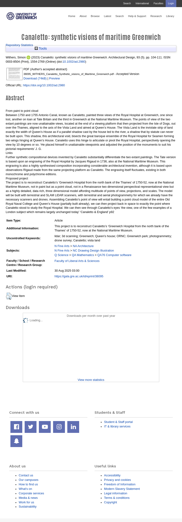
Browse (95, 16)
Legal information (115, 493)
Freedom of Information (120, 484)
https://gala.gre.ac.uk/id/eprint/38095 (79, 276)
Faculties (158, 3)
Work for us (26, 502)
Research (156, 16)
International (142, 3)
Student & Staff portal (118, 422)
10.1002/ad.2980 (74, 61)
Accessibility (112, 475)
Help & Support (137, 16)
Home (71, 16)
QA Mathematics (83, 255)
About (83, 16)
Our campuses (28, 480)
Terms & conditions (117, 498)
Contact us (26, 475)
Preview (54, 78)
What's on (25, 489)
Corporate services (31, 493)
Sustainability (27, 506)
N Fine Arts (62, 246)
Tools (41, 48)
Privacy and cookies (117, 480)
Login (171, 3)
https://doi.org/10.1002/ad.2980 (44, 85)
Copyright (110, 502)
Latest (107, 16)
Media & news (28, 498)
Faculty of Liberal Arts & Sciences (77, 261)
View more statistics (91, 380)
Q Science (61, 255)
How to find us (28, 484)
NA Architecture (83, 246)
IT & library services (117, 426)
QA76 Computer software (114, 255)
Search (127, 3)
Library (170, 16)
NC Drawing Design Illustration (93, 250)
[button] (8, 296)
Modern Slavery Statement (122, 489)
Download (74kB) (35, 78)
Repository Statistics (19, 45)
